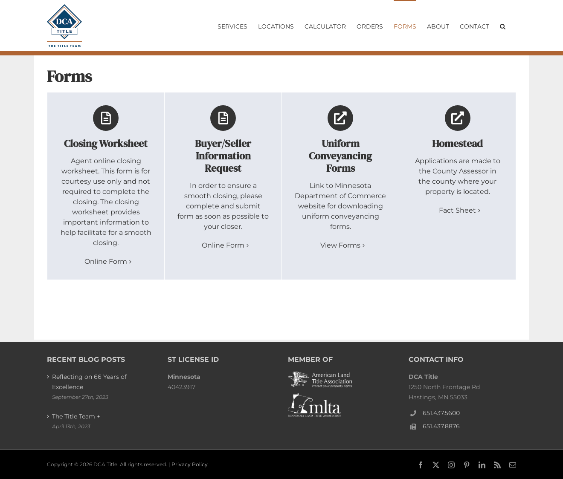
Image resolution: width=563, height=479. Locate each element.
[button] (502, 25)
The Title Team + (76, 416)
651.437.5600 (441, 413)
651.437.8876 (441, 426)
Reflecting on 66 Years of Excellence (89, 382)
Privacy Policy (189, 464)
